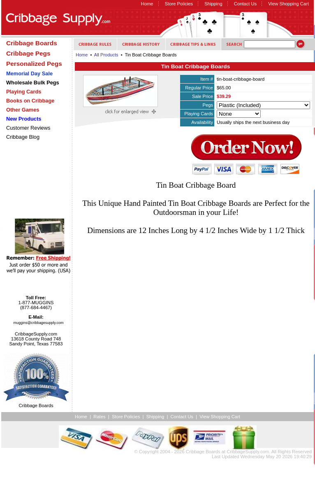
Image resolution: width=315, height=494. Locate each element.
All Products (106, 54)
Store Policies (179, 3)
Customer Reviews (28, 128)
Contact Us (245, 3)
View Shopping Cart (288, 3)
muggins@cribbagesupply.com (39, 323)
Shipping (213, 3)
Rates (99, 416)
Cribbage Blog (22, 137)
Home (147, 3)
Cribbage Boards (203, 451)
